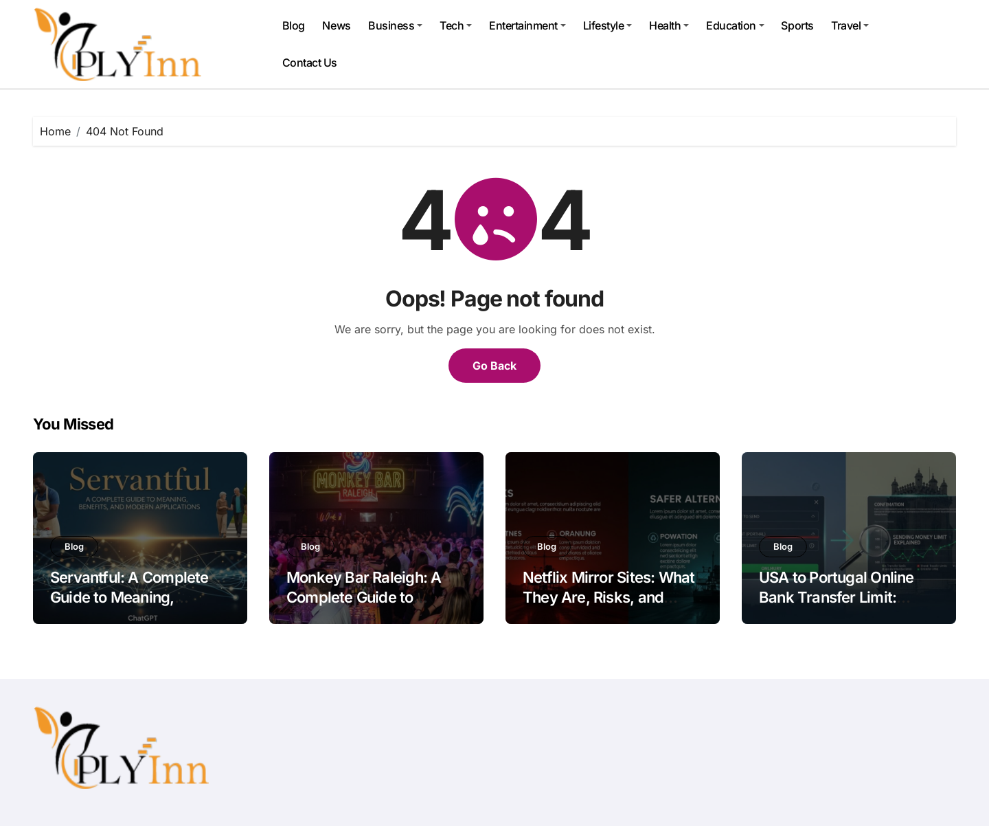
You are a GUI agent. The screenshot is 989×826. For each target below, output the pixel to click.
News (336, 25)
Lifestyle (608, 25)
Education (735, 25)
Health (669, 25)
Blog (293, 25)
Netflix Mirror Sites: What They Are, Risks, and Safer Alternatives (608, 596)
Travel (850, 25)
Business (395, 25)
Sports (797, 25)
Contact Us (309, 62)
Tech (456, 25)
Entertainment (527, 25)
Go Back (494, 365)
